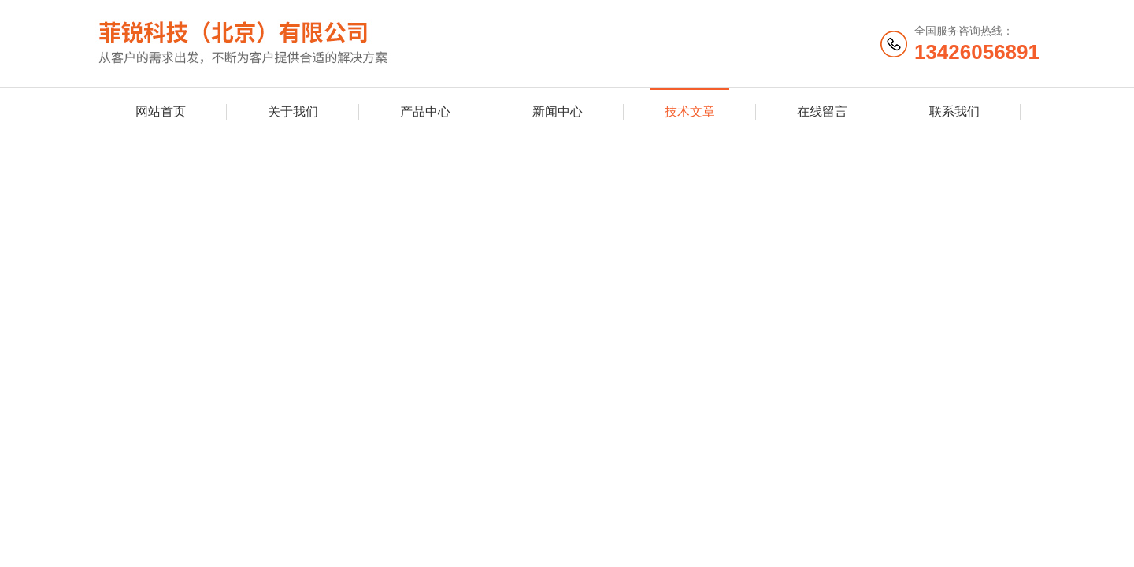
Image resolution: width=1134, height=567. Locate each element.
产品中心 (425, 111)
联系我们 (954, 111)
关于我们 (293, 111)
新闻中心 (557, 111)
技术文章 (690, 111)
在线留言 (822, 111)
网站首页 (160, 111)
